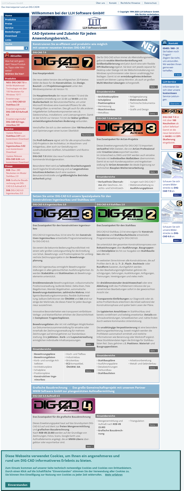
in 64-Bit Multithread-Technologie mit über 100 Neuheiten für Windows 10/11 (16, 88)
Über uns (100, 2)
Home (8, 15)
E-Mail (178, 74)
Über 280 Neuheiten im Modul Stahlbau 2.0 (16, 173)
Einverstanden (17, 485)
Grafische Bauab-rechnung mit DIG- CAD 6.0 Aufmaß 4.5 (17, 183)
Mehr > (153, 87)
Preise (8, 23)
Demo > (153, 113)
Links (8, 39)
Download (11, 35)
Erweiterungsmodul (17, 111)
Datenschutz (150, 2)
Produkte (10, 19)
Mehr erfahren (114, 474)
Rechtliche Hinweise (130, 2)
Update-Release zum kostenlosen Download (17, 135)
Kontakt (113, 2)
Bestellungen (13, 31)
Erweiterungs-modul (16, 101)
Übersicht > (175, 103)
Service (9, 27)
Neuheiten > (87, 134)
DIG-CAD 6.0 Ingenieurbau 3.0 (14, 192)
